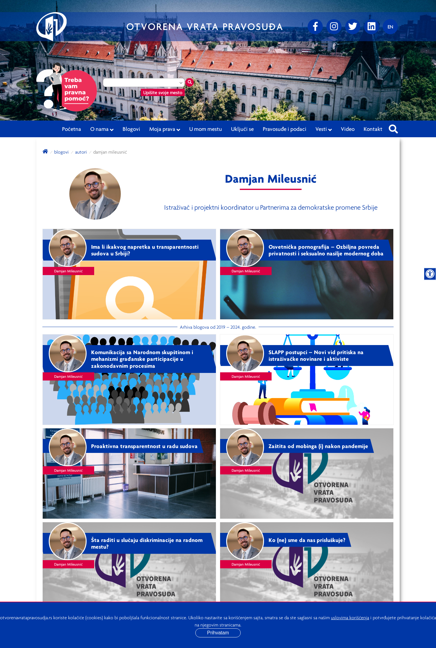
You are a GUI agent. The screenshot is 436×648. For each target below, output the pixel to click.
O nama (102, 129)
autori (81, 152)
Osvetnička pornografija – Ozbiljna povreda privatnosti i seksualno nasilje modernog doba (326, 250)
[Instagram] (334, 26)
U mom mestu (205, 128)
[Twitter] (352, 26)
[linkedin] (371, 26)
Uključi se (242, 128)
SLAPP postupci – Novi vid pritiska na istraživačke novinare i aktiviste (316, 355)
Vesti (323, 129)
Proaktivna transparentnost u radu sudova (144, 446)
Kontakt (373, 128)
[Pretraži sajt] (393, 127)
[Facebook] (315, 26)
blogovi (61, 152)
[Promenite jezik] (390, 26)
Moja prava (164, 129)
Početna (71, 128)
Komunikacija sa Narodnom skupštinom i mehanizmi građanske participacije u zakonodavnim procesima (142, 359)
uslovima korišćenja (350, 617)
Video (348, 128)
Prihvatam (218, 632)
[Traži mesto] (189, 82)
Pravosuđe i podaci (284, 128)
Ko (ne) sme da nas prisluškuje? (307, 540)
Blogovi (131, 128)
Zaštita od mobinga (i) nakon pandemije (318, 446)
